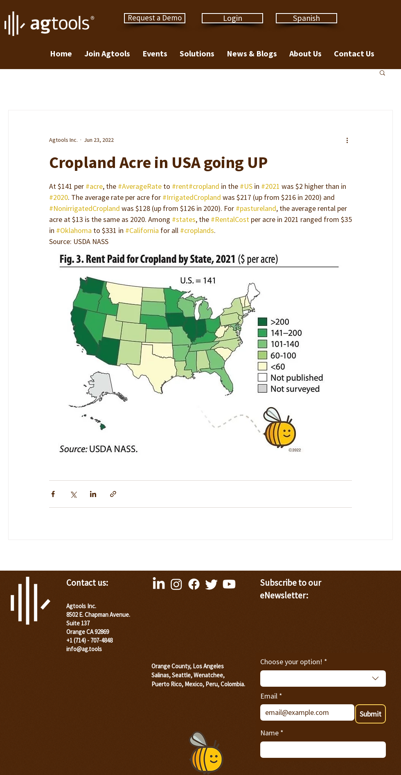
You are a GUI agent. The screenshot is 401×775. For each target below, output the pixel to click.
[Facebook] (194, 584)
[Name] (320, 749)
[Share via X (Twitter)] (73, 494)
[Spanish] (306, 18)
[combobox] (323, 678)
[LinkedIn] (158, 584)
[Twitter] (211, 584)
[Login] (232, 18)
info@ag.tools (84, 649)
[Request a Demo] (154, 18)
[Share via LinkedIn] (93, 494)
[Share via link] (113, 494)
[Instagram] (176, 584)
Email (271, 696)
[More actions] (347, 140)
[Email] (304, 712)
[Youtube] (229, 584)
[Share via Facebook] (53, 494)
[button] (382, 72)
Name (272, 733)
